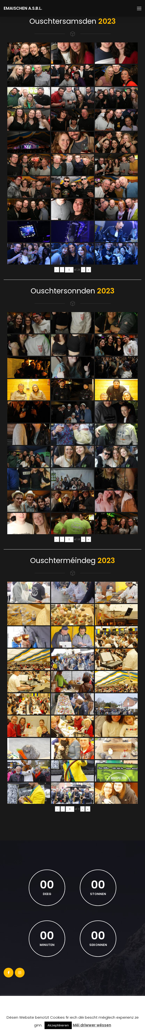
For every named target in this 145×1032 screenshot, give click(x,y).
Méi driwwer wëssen (92, 1025)
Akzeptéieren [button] (58, 1025)
